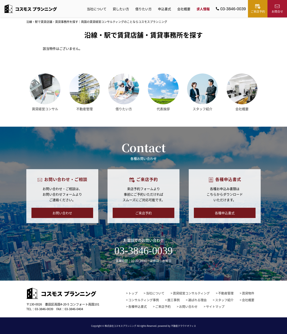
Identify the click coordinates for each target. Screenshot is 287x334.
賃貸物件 (248, 293)
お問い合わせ (62, 212)
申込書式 (164, 8)
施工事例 (173, 300)
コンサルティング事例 (143, 300)
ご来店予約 (258, 8)
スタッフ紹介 (224, 300)
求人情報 (203, 8)
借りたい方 (143, 8)
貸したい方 (121, 8)
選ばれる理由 (197, 300)
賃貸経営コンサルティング (191, 293)
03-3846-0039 (231, 9)
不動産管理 (226, 293)
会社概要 (183, 8)
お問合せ (277, 8)
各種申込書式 (225, 212)
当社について (96, 8)
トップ (133, 293)
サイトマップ (215, 306)
